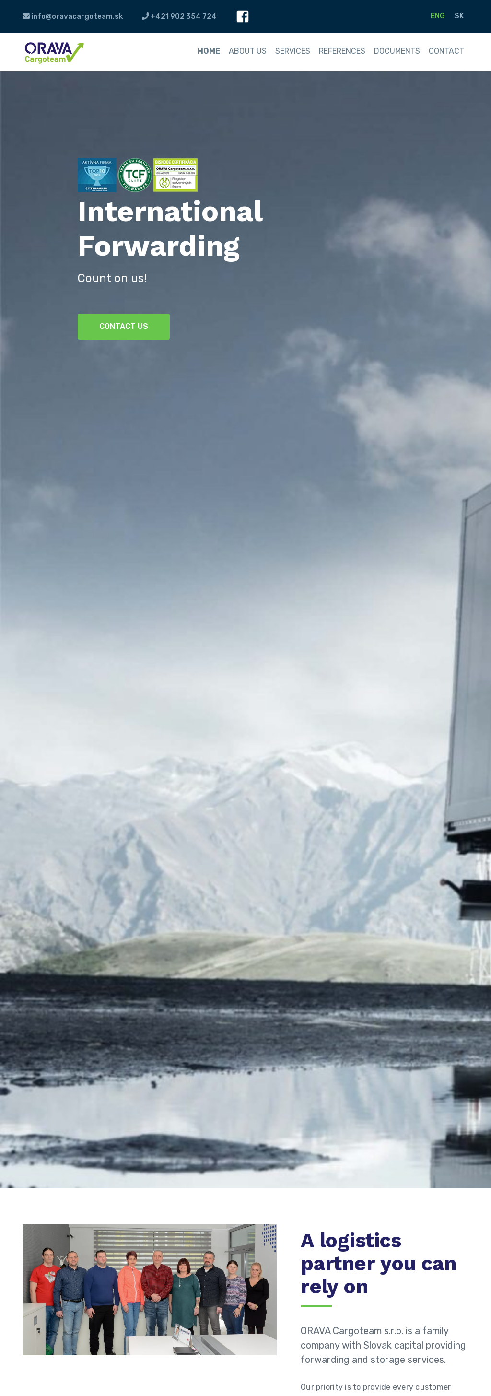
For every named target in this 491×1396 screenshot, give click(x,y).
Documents (397, 51)
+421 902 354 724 (179, 16)
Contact (446, 51)
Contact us (123, 326)
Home (209, 51)
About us (248, 51)
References (342, 51)
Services (292, 51)
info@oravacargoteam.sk (73, 16)
